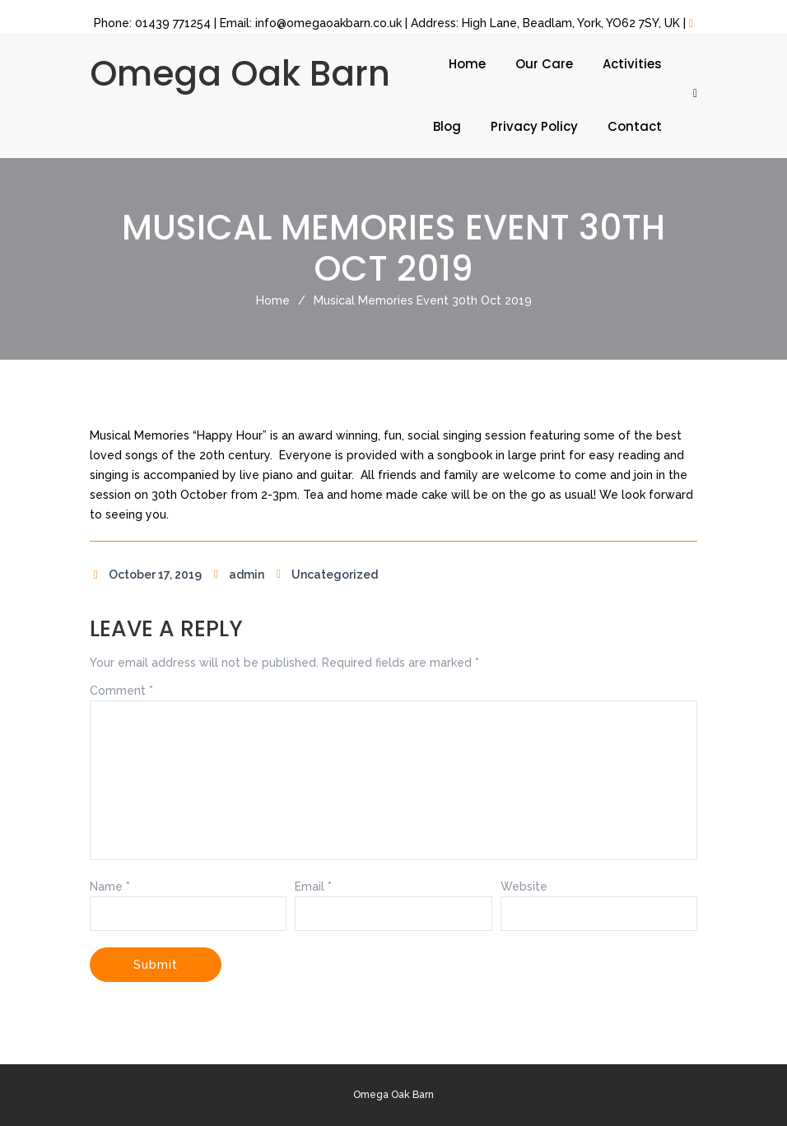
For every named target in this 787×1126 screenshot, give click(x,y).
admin (237, 574)
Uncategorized (325, 574)
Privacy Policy (534, 126)
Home (467, 63)
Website (524, 886)
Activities (632, 63)
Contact (635, 126)
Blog (447, 126)
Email (313, 886)
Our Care (544, 63)
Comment (121, 690)
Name (110, 886)
